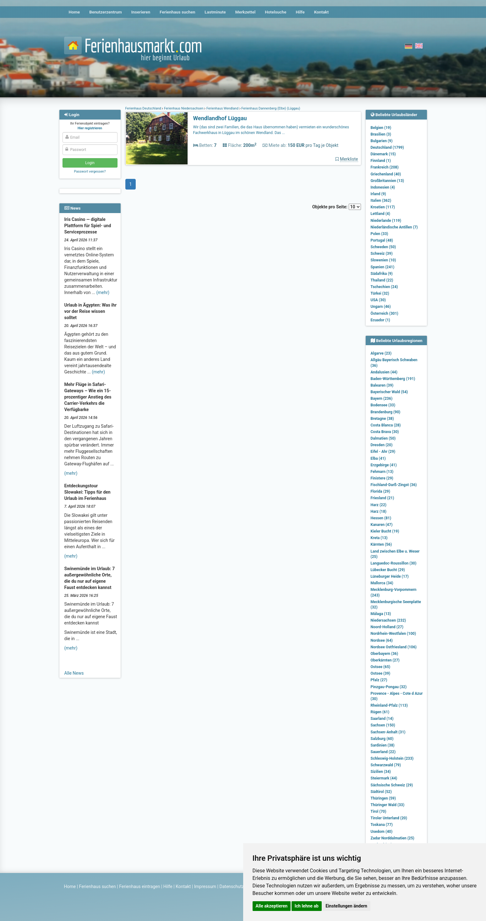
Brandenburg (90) (386, 412)
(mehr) (102, 292)
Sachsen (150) (383, 725)
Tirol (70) (378, 811)
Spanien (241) (383, 267)
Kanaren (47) (382, 524)
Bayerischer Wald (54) (389, 392)
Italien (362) (381, 200)
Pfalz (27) (379, 680)
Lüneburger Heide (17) (390, 576)
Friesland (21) (382, 498)
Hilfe (300, 12)
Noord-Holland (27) (387, 627)
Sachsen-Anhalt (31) (388, 732)
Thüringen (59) (383, 798)
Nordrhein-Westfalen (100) (393, 633)
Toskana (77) (382, 824)
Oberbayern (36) (384, 653)
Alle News (74, 673)
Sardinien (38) (383, 745)
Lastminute (215, 12)
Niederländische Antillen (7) (394, 227)
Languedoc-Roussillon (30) (394, 563)
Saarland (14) (382, 718)
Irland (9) (378, 194)
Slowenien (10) (383, 260)
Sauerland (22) (383, 752)
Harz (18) (379, 511)
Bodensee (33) (383, 405)
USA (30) (378, 300)
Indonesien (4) (383, 187)
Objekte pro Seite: (336, 207)
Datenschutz (232, 886)
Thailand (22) (382, 280)
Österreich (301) (384, 313)
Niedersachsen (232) (388, 620)
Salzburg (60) (382, 738)
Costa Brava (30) (385, 432)
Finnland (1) (381, 160)
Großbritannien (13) (387, 181)
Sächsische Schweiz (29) (392, 785)
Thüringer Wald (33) (388, 805)
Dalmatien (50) (383, 438)
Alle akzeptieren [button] (272, 905)
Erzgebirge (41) (384, 465)
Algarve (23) (381, 353)
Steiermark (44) (384, 778)
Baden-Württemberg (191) (393, 379)
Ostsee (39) (380, 673)
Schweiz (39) (382, 253)
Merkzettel (245, 12)
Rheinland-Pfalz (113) (389, 705)
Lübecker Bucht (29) (388, 570)
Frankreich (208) (385, 167)
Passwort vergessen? (90, 171)
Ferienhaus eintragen (139, 886)
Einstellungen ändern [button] (346, 905)
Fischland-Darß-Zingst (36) (394, 485)
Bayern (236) (382, 398)
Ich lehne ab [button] (307, 905)
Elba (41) (378, 458)
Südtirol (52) (381, 792)
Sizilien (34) (381, 771)
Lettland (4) (380, 214)
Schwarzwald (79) (386, 765)
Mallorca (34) (382, 583)
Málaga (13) (381, 614)
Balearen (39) (382, 385)
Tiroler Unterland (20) (389, 818)
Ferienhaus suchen (177, 12)
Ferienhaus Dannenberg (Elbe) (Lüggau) (270, 108)
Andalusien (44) (384, 372)
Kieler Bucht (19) (385, 531)
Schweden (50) (383, 247)
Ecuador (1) (380, 320)
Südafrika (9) (382, 273)
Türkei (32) (380, 293)
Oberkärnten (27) (385, 660)
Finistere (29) (382, 478)
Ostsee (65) (380, 667)
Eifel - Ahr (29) (383, 451)
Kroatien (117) (383, 207)
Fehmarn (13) (382, 471)
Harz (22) (379, 505)
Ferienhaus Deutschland (143, 108)
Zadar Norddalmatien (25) (392, 838)
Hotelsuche (275, 12)
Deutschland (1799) (387, 147)
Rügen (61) (380, 712)
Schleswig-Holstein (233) (392, 758)
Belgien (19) (381, 128)
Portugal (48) (382, 240)
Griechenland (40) (386, 174)
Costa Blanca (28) (386, 425)
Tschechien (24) (384, 287)
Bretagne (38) (382, 418)
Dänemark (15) (383, 154)
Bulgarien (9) (382, 141)
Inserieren (140, 12)
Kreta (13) (379, 538)
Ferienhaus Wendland (222, 108)
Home (74, 12)
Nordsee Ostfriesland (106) (394, 647)
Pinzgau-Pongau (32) (389, 687)
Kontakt (321, 12)
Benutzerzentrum (105, 12)
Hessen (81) (381, 518)
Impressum (205, 886)
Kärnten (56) (381, 544)
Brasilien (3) (381, 134)
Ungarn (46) (381, 306)
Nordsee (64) (382, 640)
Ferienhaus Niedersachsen (183, 108)
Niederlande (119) (386, 220)
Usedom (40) (382, 831)
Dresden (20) (382, 445)
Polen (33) (379, 234)
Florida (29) (380, 491)
